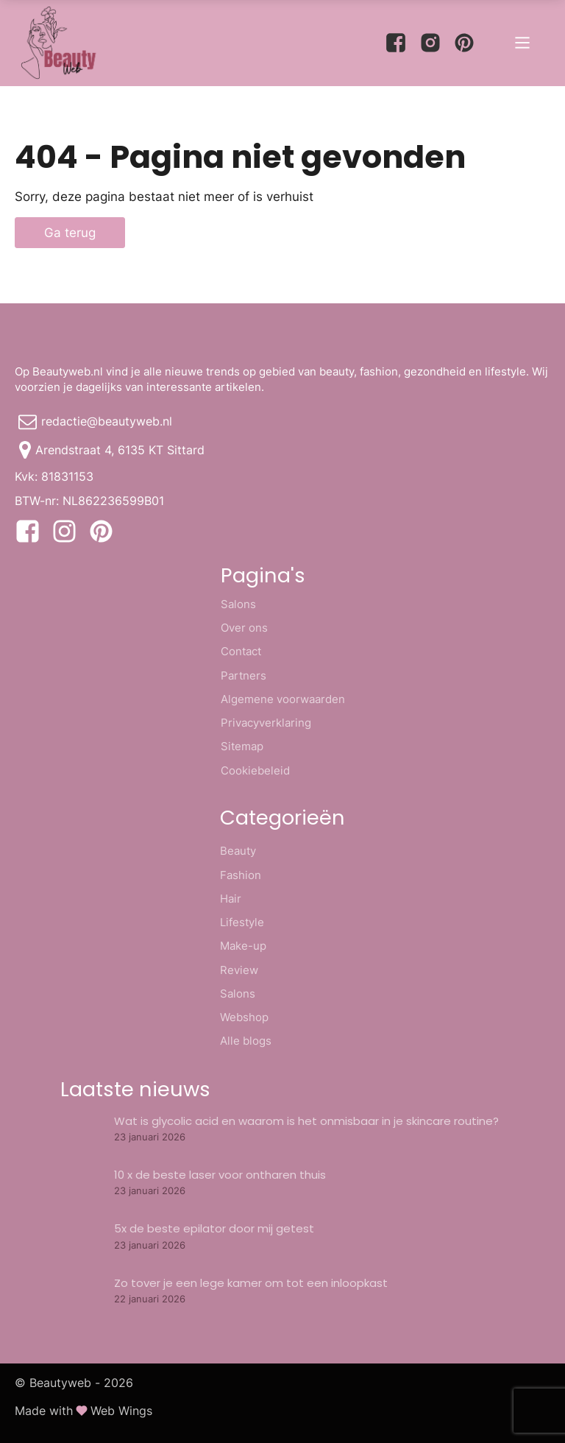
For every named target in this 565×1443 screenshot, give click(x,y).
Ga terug (70, 232)
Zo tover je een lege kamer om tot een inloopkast (251, 1283)
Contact (241, 651)
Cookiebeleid (255, 770)
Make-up (243, 946)
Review (239, 970)
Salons (238, 604)
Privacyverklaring (266, 723)
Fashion (240, 875)
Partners (243, 675)
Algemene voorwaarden (283, 699)
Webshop (244, 1017)
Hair (230, 899)
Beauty (238, 851)
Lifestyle (242, 922)
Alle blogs (245, 1041)
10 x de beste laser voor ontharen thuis (220, 1174)
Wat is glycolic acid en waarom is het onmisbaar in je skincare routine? (306, 1121)
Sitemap (242, 746)
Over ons (244, 628)
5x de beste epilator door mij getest (214, 1228)
